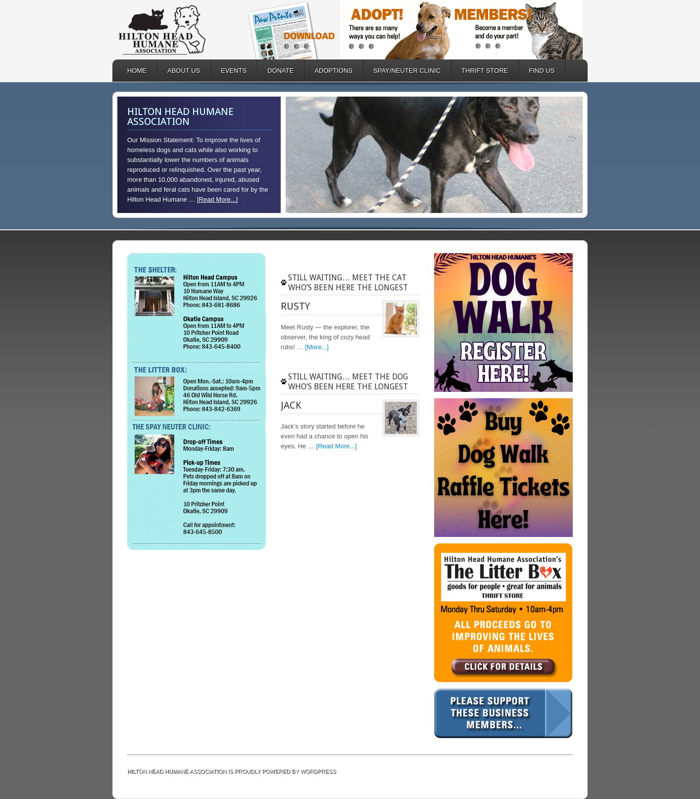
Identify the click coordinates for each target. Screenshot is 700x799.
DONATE (275, 70)
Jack (291, 405)
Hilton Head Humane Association (176, 29)
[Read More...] (217, 199)
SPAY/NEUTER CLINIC (402, 70)
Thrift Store (479, 70)
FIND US (541, 70)
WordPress (318, 771)
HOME (137, 70)
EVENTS (234, 70)
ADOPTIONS (328, 70)
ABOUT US (178, 70)
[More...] (317, 347)
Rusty (295, 306)
